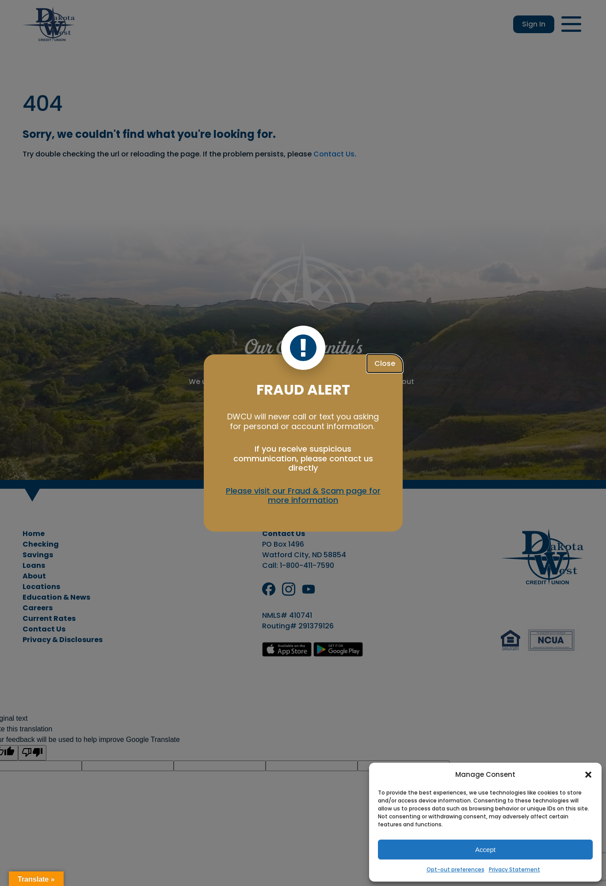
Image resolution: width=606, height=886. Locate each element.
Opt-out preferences (455, 869)
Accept (485, 849)
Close (384, 363)
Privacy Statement (514, 869)
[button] (588, 774)
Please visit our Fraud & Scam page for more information (303, 495)
